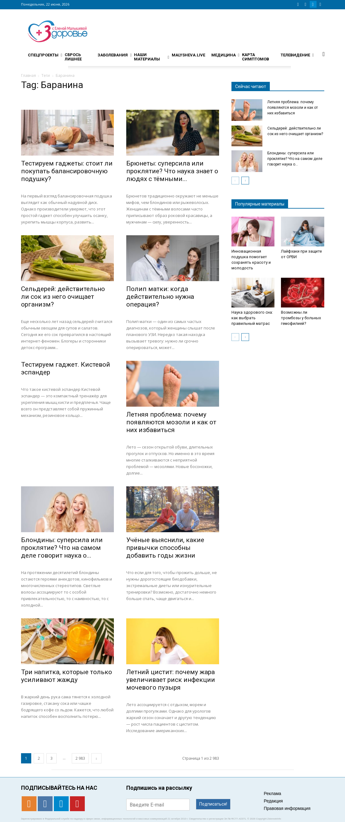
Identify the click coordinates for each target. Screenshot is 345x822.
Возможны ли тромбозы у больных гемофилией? (301, 318)
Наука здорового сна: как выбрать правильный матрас (252, 318)
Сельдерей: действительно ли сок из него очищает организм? (63, 296)
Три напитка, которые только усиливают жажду (66, 675)
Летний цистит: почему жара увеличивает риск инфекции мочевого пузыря (170, 679)
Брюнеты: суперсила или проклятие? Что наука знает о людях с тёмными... (172, 171)
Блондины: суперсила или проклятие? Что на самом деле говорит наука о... (62, 547)
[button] (323, 53)
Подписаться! (213, 804)
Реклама (272, 793)
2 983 (80, 758)
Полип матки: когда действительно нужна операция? (160, 296)
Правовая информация (287, 808)
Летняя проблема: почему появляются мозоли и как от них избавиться (171, 422)
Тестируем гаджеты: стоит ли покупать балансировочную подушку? (67, 171)
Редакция (273, 800)
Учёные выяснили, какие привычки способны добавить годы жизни (165, 547)
